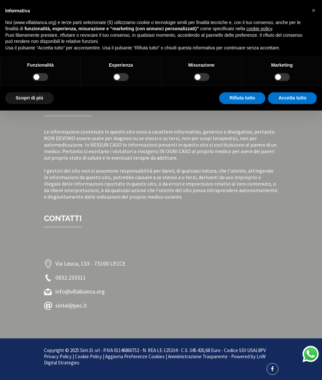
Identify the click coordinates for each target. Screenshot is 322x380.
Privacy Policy (58, 356)
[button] (313, 10)
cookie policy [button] (259, 28)
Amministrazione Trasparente (198, 356)
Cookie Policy (88, 356)
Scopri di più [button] (29, 97)
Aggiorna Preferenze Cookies (135, 356)
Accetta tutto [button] (292, 97)
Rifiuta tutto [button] (242, 97)
